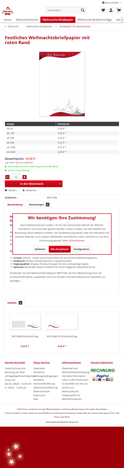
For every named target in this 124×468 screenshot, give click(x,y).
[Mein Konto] (111, 10)
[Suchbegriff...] (66, 10)
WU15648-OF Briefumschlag (62, 336)
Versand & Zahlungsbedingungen (45, 374)
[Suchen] (82, 10)
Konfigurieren (81, 249)
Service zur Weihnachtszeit (70, 389)
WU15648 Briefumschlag (25, 336)
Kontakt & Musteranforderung (44, 381)
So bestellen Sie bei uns (75, 383)
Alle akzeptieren (60, 249)
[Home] (8, 20)
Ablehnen (40, 249)
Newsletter (39, 368)
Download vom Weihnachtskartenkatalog (75, 370)
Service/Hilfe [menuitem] (110, 2)
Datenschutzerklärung (45, 387)
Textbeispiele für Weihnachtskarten (72, 397)
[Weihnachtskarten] (27, 20)
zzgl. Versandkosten (24, 162)
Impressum (39, 395)
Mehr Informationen (74, 240)
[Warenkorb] (119, 10)
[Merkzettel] (103, 10)
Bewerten (29, 190)
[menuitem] (66, 11)
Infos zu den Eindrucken (75, 379)
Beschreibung (14, 204)
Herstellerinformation (73, 376)
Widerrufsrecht (41, 391)
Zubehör (14, 302)
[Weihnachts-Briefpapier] (57, 20)
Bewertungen (39, 204)
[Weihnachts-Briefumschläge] (94, 20)
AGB (35, 398)
